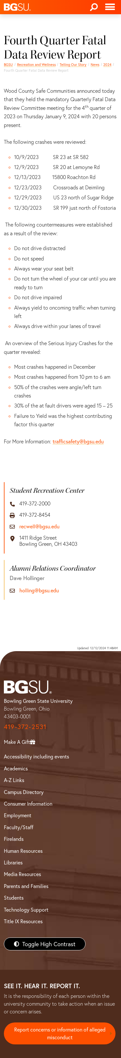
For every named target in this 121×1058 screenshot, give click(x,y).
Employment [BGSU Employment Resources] (17, 815)
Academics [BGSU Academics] (16, 768)
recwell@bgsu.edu (39, 526)
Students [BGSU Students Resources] (14, 897)
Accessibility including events (36, 756)
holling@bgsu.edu (39, 590)
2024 (107, 64)
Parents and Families (26, 886)
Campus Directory (24, 791)
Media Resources (22, 874)
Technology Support (26, 909)
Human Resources (23, 850)
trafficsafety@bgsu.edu (78, 441)
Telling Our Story (73, 64)
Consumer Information (28, 803)
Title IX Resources (23, 921)
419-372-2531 (25, 726)
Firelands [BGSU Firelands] (14, 838)
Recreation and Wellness (36, 64)
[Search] (94, 7)
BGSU (8, 64)
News (95, 64)
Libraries (13, 862)
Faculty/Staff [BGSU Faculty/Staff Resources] (18, 827)
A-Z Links (14, 780)
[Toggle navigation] (110, 7)
